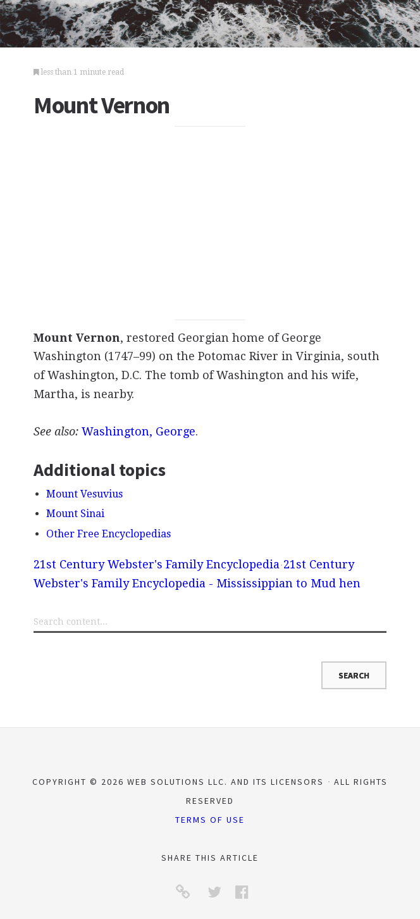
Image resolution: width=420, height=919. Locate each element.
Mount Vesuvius (84, 494)
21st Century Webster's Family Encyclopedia (157, 564)
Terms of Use (210, 819)
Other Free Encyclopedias (108, 534)
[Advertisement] (210, 223)
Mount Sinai (75, 514)
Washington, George (138, 431)
